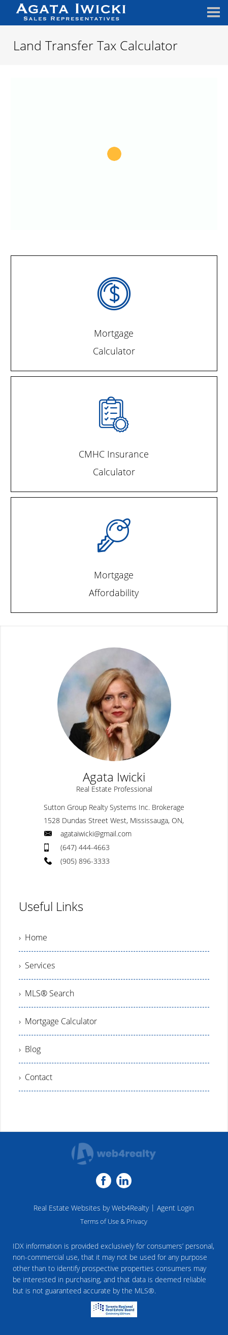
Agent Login (175, 1208)
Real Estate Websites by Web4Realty (91, 1208)
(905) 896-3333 (85, 861)
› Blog (30, 1049)
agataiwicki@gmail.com (96, 833)
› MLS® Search (46, 993)
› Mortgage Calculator (58, 1021)
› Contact (35, 1077)
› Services (37, 965)
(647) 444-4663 (85, 847)
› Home (33, 937)
